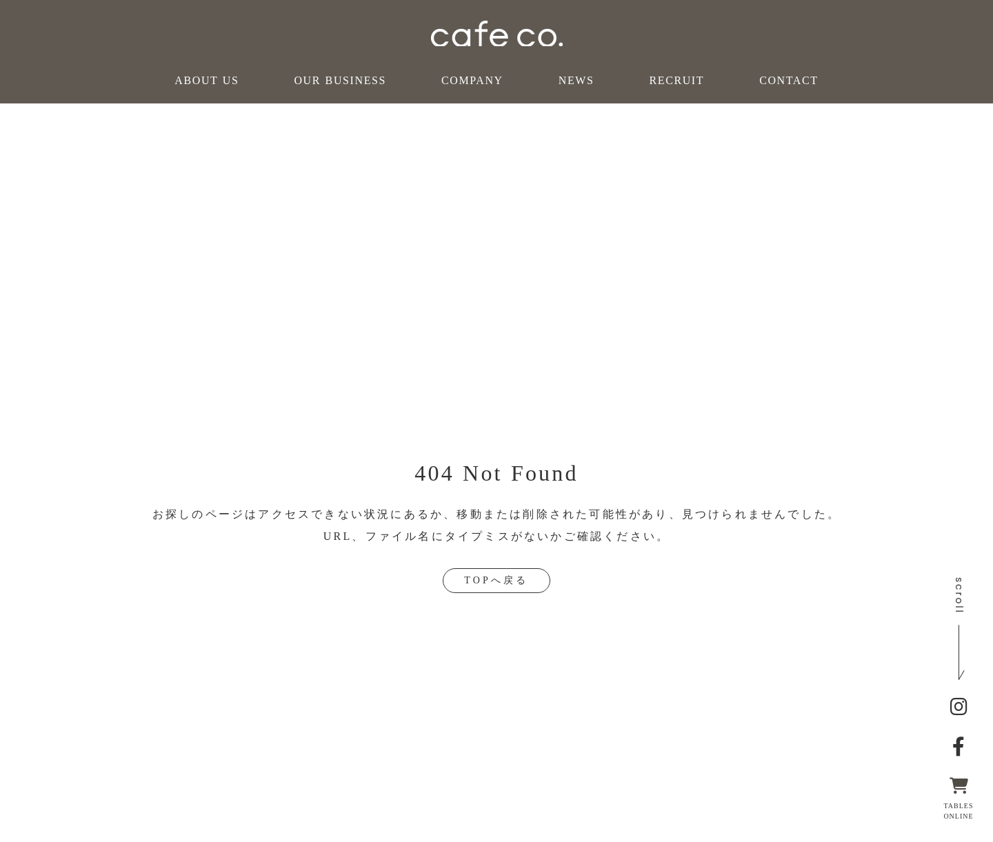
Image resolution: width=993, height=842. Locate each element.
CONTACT (788, 80)
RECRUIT (676, 80)
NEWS (576, 80)
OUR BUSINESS (340, 80)
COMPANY (472, 80)
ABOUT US (206, 80)
